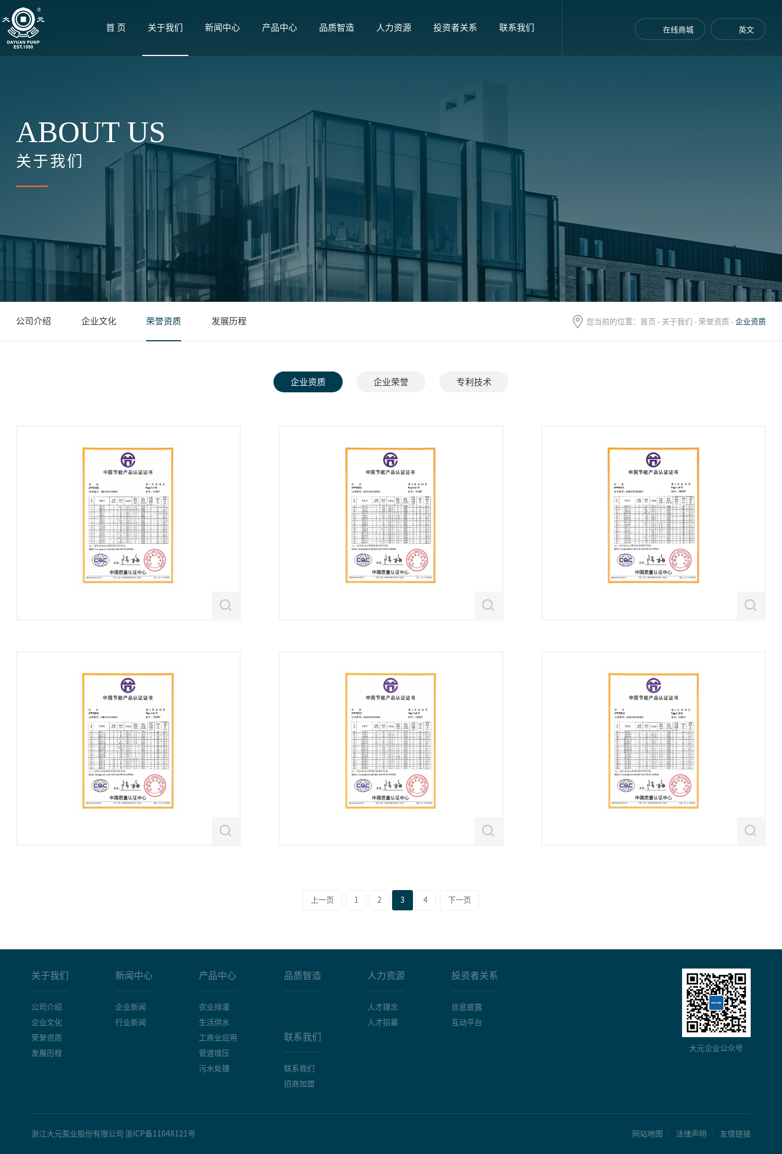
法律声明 (691, 1134)
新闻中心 (222, 27)
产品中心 (279, 27)
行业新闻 (130, 1022)
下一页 (459, 900)
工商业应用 (218, 1038)
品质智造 (336, 27)
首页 (648, 321)
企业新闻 (130, 1007)
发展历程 (229, 321)
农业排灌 (214, 1007)
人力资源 (393, 27)
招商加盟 (299, 1084)
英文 (746, 29)
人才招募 (382, 1022)
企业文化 (98, 321)
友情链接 (735, 1134)
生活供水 (214, 1022)
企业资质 (308, 382)
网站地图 (647, 1134)
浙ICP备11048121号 (160, 1134)
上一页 (322, 900)
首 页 (116, 27)
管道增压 (214, 1053)
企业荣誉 (391, 382)
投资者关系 (455, 27)
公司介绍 (33, 321)
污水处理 (214, 1068)
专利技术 (473, 382)
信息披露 (466, 1007)
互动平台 (466, 1022)
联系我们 (516, 27)
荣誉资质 (714, 321)
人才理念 (382, 1007)
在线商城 (678, 29)
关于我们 (165, 27)
